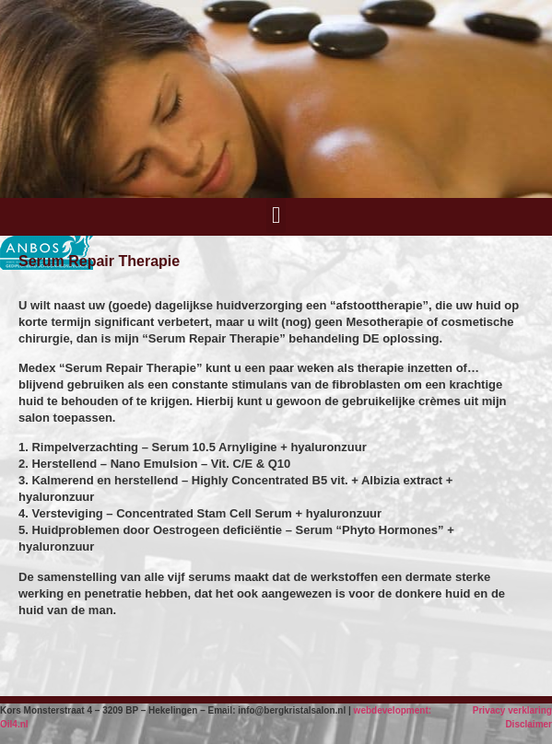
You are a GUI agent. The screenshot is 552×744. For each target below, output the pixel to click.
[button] (276, 215)
